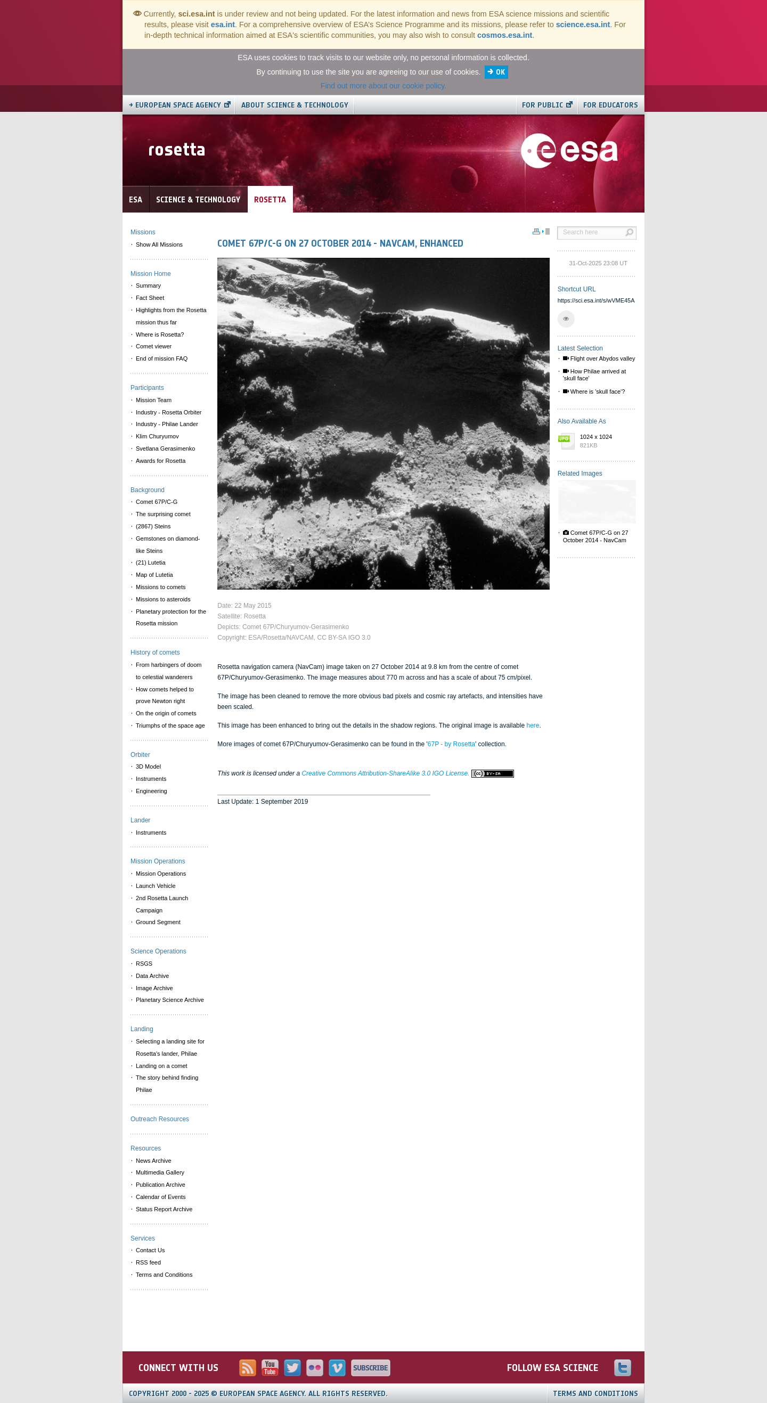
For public (542, 105)
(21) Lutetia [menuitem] (151, 562)
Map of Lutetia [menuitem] (154, 575)
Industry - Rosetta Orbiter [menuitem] (169, 412)
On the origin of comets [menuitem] (166, 713)
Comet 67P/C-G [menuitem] (156, 502)
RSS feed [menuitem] (148, 1262)
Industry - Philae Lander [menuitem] (167, 424)
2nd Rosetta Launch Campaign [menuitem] (162, 904)
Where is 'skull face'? (594, 391)
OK (500, 72)
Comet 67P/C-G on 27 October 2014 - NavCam (596, 536)
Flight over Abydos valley (599, 358)
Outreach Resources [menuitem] (159, 1119)
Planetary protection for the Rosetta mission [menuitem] (171, 617)
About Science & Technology (294, 105)
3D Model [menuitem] (148, 766)
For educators (610, 105)
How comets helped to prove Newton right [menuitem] (165, 695)
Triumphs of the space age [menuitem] (170, 725)
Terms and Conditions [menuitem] (164, 1274)
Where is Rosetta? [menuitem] (160, 334)
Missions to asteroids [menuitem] (163, 599)
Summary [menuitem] (148, 285)
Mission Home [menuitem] (150, 274)
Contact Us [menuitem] (150, 1250)
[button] (566, 319)
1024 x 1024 (605, 442)
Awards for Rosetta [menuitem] (160, 461)
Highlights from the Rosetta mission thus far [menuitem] (171, 316)
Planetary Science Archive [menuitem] (170, 1000)
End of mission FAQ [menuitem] (161, 358)
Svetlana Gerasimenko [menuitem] (165, 448)
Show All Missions (159, 244)
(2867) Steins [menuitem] (153, 526)
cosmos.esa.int (504, 35)
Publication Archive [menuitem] (160, 1184)
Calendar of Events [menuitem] (161, 1197)
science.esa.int (583, 24)
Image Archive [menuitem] (154, 988)
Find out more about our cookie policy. (383, 85)
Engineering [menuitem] (151, 791)
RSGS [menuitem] (144, 963)
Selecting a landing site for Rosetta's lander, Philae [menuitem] (170, 1047)
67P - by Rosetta (451, 744)
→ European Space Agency (175, 105)
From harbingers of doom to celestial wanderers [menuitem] (169, 671)
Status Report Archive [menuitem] (164, 1209)
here (532, 725)
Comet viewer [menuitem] (154, 346)
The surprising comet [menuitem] (163, 514)
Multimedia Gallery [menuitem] (160, 1172)
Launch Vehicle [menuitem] (156, 886)
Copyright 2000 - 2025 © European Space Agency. (258, 1393)
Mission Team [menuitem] (154, 400)
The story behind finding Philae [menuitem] (167, 1083)
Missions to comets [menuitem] (161, 587)
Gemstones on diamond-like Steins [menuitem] (168, 544)
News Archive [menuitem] (154, 1160)
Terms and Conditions (595, 1393)
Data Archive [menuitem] (152, 976)
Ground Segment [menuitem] (158, 922)
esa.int (223, 24)
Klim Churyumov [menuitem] (157, 436)
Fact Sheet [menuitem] (150, 298)
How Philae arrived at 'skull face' (594, 374)
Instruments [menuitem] (151, 779)
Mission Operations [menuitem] (161, 873)
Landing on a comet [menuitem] (161, 1066)
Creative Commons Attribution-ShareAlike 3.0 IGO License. (407, 773)
